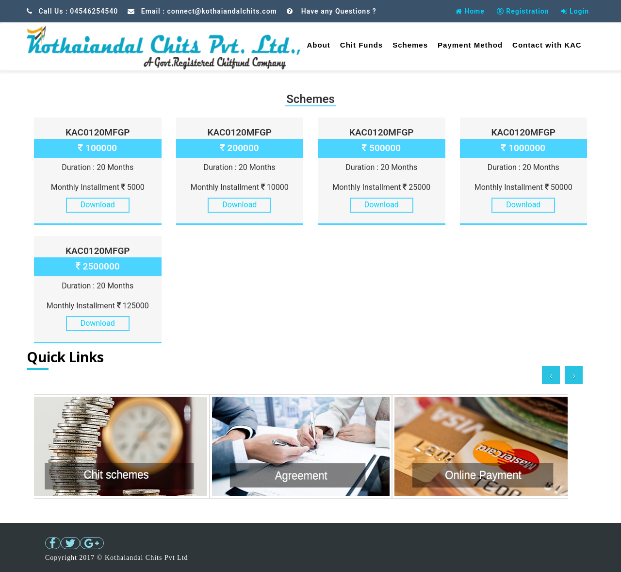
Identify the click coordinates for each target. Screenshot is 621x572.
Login (575, 11)
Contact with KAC (547, 45)
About (318, 45)
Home (470, 11)
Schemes (410, 45)
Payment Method (470, 45)
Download (98, 204)
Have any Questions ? (337, 11)
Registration (523, 11)
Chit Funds (361, 45)
